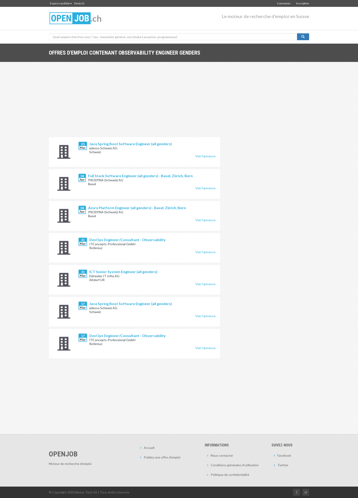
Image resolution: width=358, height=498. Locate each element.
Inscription (302, 3)
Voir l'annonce (205, 156)
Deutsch (79, 3)
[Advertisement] (134, 103)
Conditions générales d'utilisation (235, 465)
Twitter (282, 465)
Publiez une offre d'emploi (162, 457)
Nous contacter (222, 455)
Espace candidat (61, 3)
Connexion (283, 3)
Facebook (284, 455)
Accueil (149, 448)
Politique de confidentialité (230, 475)
